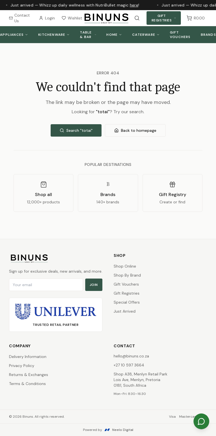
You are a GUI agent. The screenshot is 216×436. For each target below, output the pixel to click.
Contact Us (19, 18)
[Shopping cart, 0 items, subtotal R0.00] (195, 18)
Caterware (146, 34)
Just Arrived (125, 311)
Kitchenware (54, 34)
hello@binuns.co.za (131, 356)
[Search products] (137, 18)
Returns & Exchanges (28, 374)
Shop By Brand (127, 275)
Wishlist (72, 18)
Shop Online (125, 266)
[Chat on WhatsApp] (201, 421)
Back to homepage (135, 130)
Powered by (108, 430)
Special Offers (127, 302)
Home (114, 34)
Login (47, 18)
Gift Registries (164, 18)
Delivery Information (27, 356)
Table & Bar (88, 34)
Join (94, 284)
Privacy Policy (21, 365)
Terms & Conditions (27, 383)
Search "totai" (76, 130)
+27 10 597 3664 (129, 365)
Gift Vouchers (180, 34)
